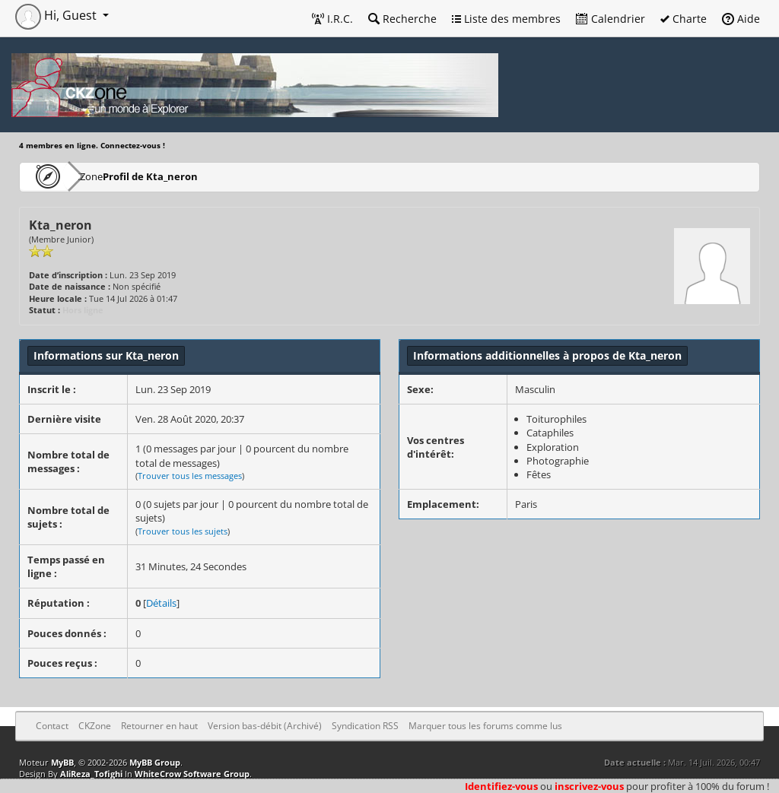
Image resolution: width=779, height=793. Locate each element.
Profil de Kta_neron (194, 176)
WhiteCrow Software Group (192, 773)
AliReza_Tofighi (91, 773)
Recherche (402, 18)
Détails (161, 603)
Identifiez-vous (501, 786)
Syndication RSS (365, 725)
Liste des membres (506, 18)
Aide (741, 18)
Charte (683, 18)
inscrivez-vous (589, 786)
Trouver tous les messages (190, 475)
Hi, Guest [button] (57, 15)
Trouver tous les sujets (182, 531)
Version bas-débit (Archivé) (265, 725)
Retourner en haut (159, 725)
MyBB (62, 762)
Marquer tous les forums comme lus (485, 725)
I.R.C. (332, 18)
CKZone (107, 176)
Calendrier (610, 18)
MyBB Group (154, 762)
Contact (52, 725)
